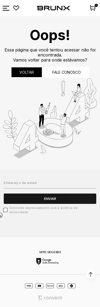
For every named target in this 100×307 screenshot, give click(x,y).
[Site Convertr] (50, 298)
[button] (90, 274)
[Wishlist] (16, 8)
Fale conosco (66, 72)
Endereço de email (20, 183)
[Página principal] (53, 8)
